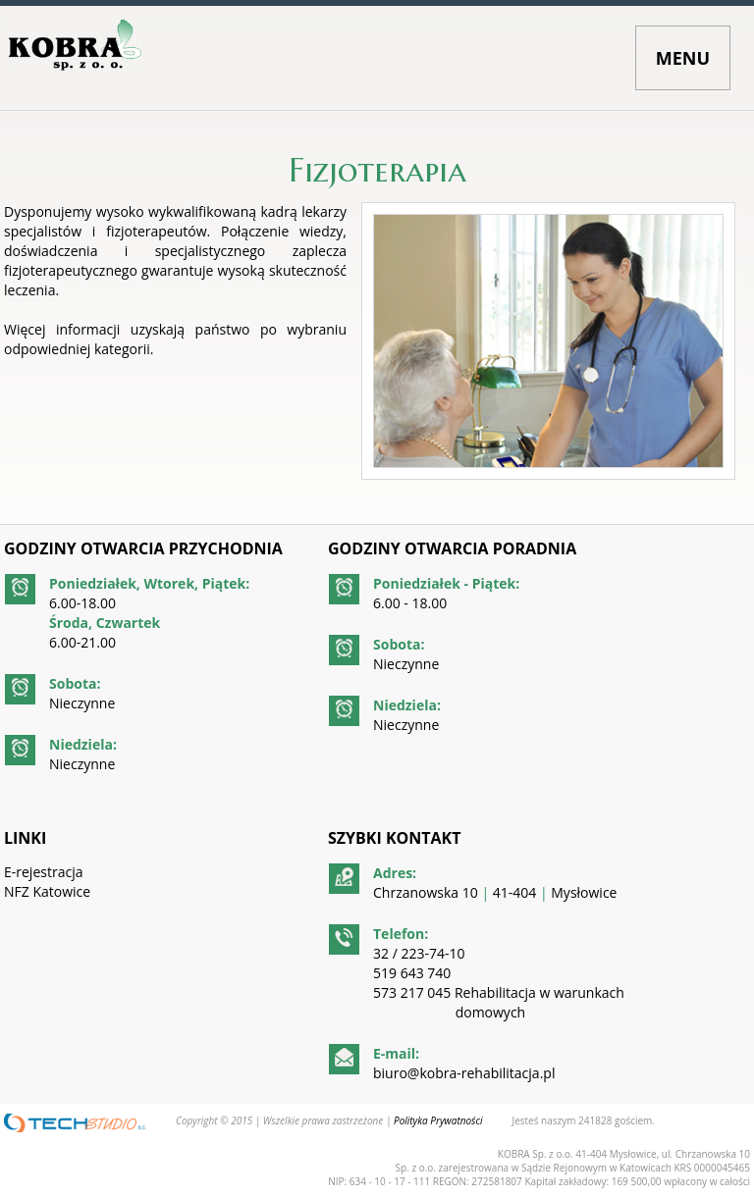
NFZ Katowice (47, 891)
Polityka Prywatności (438, 1120)
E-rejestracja (43, 871)
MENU (683, 58)
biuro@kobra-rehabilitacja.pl (464, 1073)
